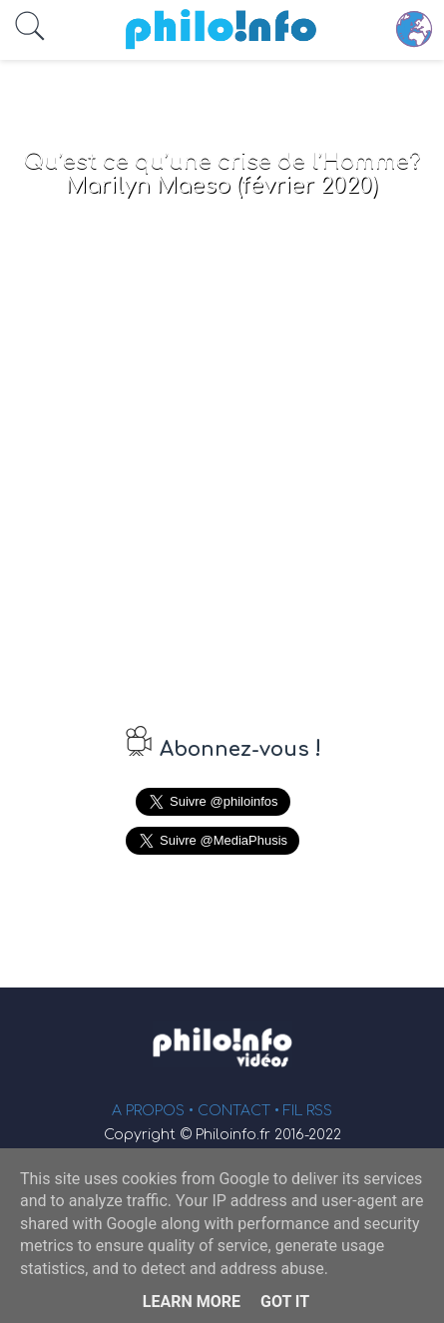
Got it (284, 1301)
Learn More (191, 1301)
